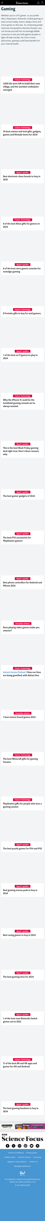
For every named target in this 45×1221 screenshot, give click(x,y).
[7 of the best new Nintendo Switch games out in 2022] (22, 997)
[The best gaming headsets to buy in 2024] (22, 1087)
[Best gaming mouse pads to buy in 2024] (22, 869)
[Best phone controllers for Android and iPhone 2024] (22, 561)
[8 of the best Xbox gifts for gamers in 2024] (22, 202)
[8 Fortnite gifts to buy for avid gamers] (22, 292)
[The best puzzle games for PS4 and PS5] (22, 827)
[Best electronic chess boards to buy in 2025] (22, 155)
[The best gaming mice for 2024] (22, 955)
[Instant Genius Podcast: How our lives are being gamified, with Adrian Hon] (22, 651)
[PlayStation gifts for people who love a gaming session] (22, 782)
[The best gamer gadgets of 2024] (22, 474)
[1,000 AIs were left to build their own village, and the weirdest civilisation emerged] (22, 62)
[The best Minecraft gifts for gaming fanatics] (22, 737)
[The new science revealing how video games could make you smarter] (22, 606)
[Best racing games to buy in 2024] (22, 913)
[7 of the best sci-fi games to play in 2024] (22, 333)
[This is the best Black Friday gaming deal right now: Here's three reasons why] (22, 426)
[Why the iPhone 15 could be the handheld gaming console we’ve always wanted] (22, 378)
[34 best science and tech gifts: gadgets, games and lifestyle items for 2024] (22, 110)
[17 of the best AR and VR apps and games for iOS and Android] (22, 1042)
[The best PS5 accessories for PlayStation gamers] (22, 516)
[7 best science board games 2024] (22, 695)
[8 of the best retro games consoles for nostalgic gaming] (22, 247)
